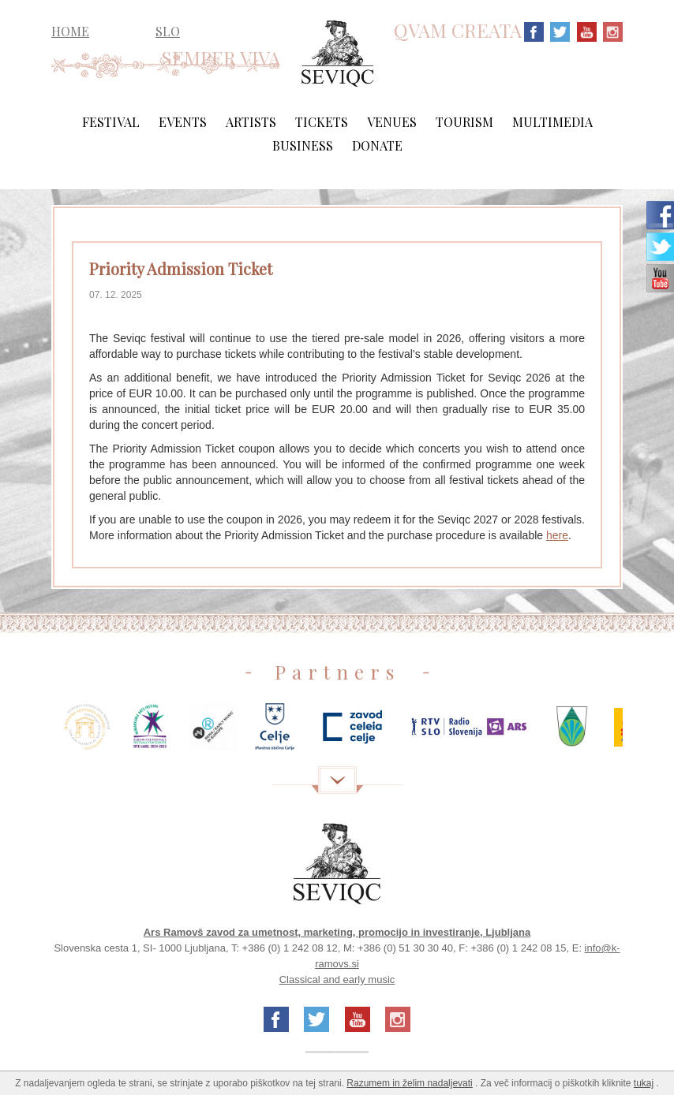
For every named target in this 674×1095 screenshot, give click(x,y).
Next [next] (646, 732)
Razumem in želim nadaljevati (409, 1083)
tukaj (643, 1083)
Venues (392, 122)
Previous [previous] (27, 732)
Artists (251, 122)
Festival (111, 122)
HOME (70, 31)
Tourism (464, 122)
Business (302, 145)
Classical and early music (337, 979)
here (557, 535)
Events (183, 122)
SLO (167, 31)
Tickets (321, 122)
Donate (377, 145)
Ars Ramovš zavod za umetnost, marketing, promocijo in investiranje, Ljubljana (337, 932)
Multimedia (552, 122)
